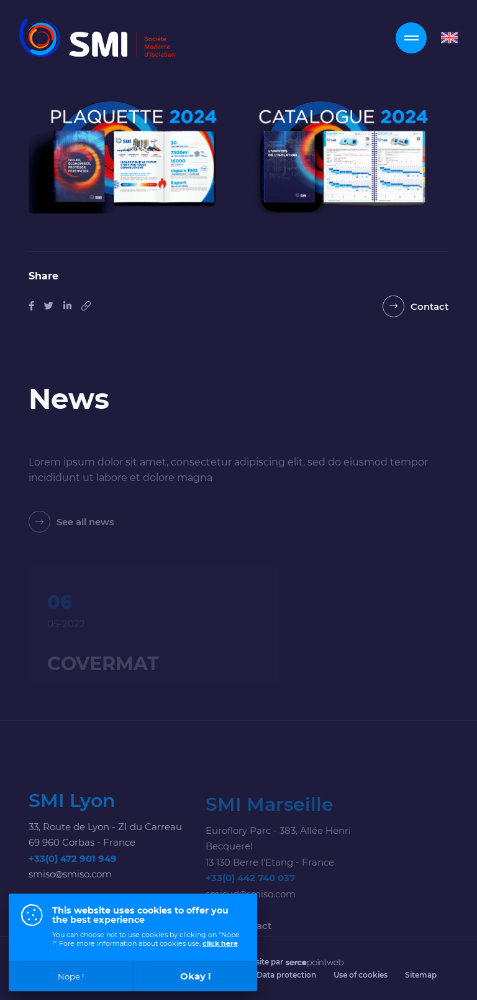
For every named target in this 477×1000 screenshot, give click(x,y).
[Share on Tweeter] (48, 306)
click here (220, 943)
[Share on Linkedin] (67, 306)
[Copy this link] (86, 306)
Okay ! (195, 976)
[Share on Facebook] (31, 306)
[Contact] (415, 308)
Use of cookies (361, 974)
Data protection (286, 974)
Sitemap (421, 974)
